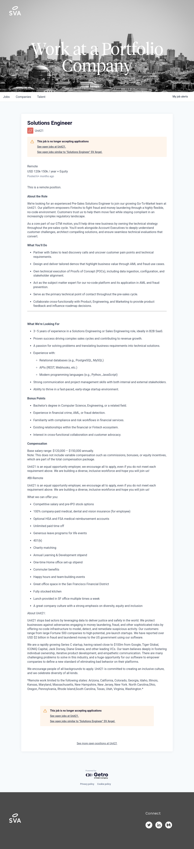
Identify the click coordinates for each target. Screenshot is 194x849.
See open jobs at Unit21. (51, 146)
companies (23, 97)
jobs (6, 97)
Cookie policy (104, 784)
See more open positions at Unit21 (97, 743)
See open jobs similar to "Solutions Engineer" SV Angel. (69, 152)
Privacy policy (87, 784)
